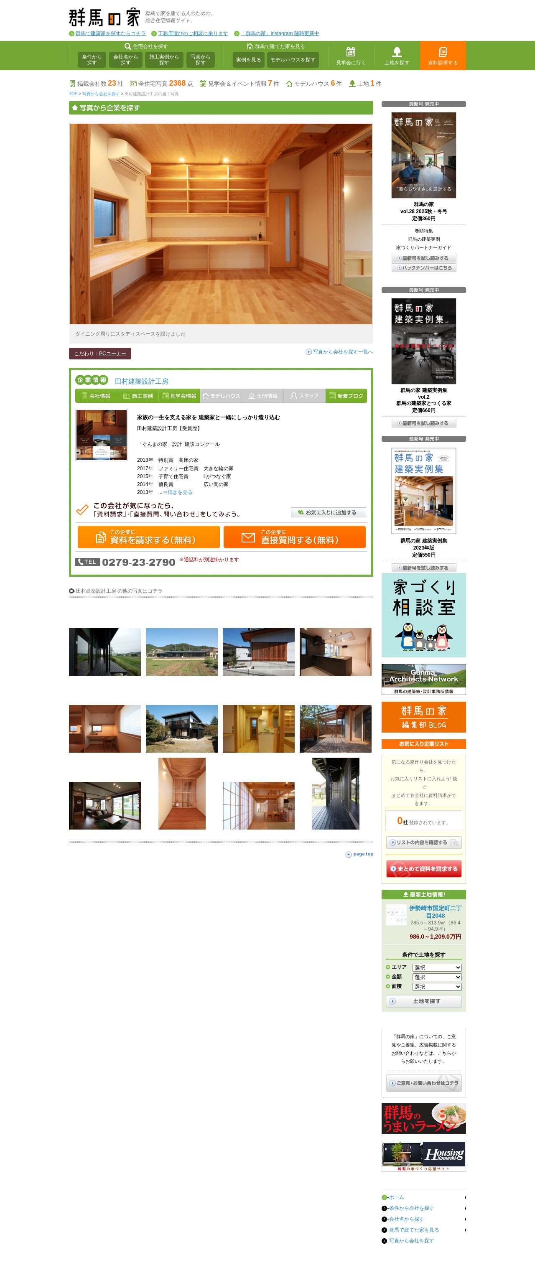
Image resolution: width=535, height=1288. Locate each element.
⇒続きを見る (178, 492)
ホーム (396, 1197)
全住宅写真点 (165, 83)
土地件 (369, 83)
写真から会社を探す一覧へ (343, 352)
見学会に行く (351, 63)
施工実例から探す (164, 60)
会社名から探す (125, 60)
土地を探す (397, 63)
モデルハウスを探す (293, 60)
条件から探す (92, 60)
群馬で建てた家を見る (414, 1230)
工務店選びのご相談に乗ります (193, 33)
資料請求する (443, 63)
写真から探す (201, 60)
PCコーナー (112, 353)
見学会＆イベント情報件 (243, 83)
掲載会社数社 (100, 83)
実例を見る (248, 60)
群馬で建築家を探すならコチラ (111, 33)
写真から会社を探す (101, 94)
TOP (73, 94)
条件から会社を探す (411, 1208)
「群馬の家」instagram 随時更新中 (280, 33)
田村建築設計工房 (141, 381)
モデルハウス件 (318, 83)
